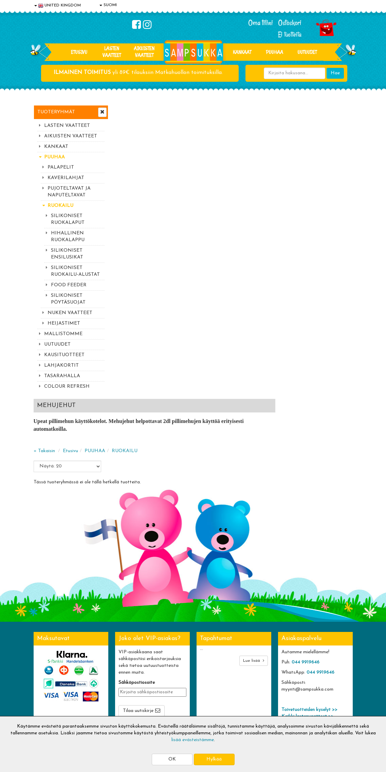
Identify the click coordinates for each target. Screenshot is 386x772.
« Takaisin (125, 157)
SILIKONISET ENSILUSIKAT (67, 254)
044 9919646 (305, 571)
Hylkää (214, 759)
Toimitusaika (113, 665)
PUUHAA (274, 52)
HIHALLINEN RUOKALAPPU (68, 237)
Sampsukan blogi (182, 685)
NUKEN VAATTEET (70, 312)
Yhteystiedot (48, 685)
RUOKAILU (60, 205)
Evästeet (44, 665)
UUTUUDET (57, 344)
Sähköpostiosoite (136, 592)
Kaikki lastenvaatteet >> (307, 626)
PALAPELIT (61, 167)
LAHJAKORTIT (61, 365)
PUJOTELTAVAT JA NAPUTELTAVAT (69, 192)
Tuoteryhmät (56, 112)
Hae (335, 73)
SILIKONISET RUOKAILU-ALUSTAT (75, 271)
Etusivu (79, 52)
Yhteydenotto (49, 695)
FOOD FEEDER (69, 285)
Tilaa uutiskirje (138, 620)
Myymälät (45, 705)
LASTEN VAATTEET (112, 51)
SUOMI (108, 5)
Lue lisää (253, 570)
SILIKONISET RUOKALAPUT (68, 219)
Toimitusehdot (115, 675)
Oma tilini (260, 23)
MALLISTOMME (63, 333)
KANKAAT (242, 52)
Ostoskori (289, 23)
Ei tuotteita (289, 34)
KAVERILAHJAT (66, 177)
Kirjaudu (174, 665)
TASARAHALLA (62, 376)
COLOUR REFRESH (67, 386)
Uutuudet (307, 52)
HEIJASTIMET (64, 323)
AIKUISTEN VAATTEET (144, 51)
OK (172, 759)
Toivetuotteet (114, 685)
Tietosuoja (46, 675)
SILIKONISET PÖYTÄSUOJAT (68, 299)
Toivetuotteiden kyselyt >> (309, 619)
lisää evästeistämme (192, 739)
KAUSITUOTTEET (64, 355)
